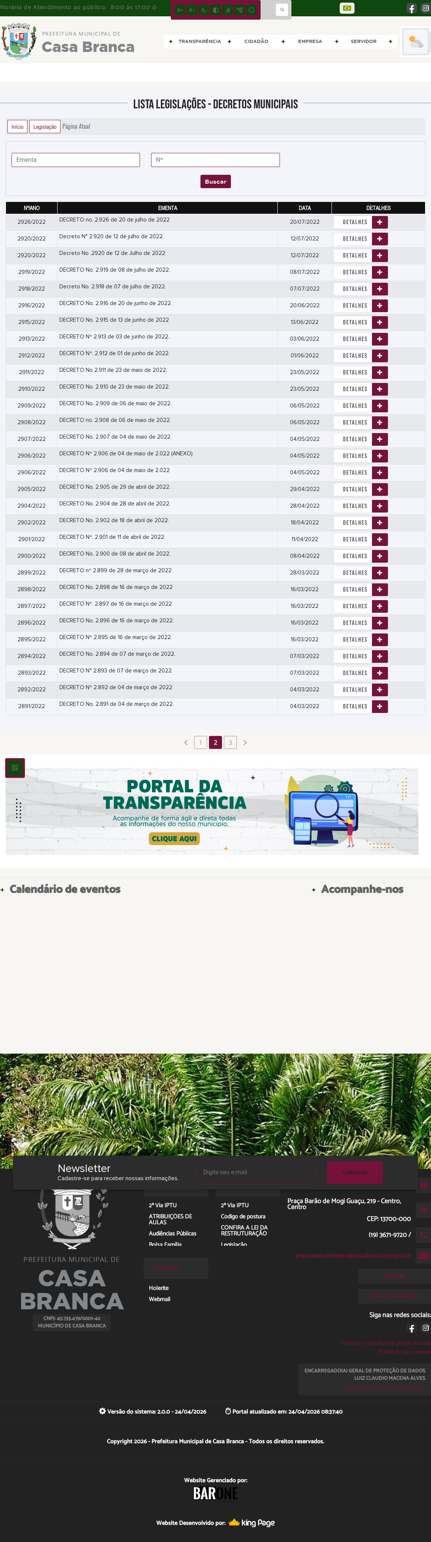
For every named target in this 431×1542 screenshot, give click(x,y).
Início (17, 126)
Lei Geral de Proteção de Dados (383, 1387)
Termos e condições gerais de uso (386, 1342)
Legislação (44, 126)
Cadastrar (355, 1172)
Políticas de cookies (404, 1351)
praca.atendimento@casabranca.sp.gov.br (353, 1255)
